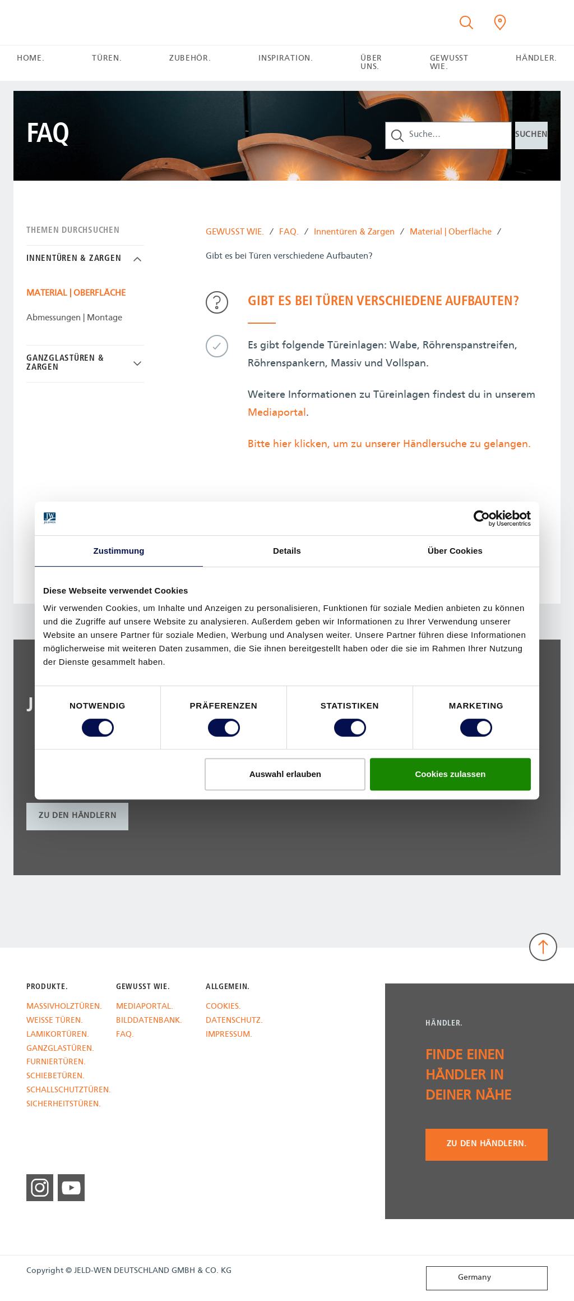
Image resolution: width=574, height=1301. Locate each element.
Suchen (531, 134)
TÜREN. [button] (107, 58)
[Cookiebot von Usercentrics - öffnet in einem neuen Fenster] (482, 518)
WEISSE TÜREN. (54, 1021)
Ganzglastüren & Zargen (65, 364)
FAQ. (289, 233)
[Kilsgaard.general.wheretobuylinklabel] (500, 22)
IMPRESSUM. (229, 1035)
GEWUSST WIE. (235, 233)
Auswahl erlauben (285, 774)
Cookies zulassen (450, 774)
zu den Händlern (77, 816)
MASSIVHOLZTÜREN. (62, 1007)
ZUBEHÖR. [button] (190, 58)
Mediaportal (277, 413)
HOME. (30, 58)
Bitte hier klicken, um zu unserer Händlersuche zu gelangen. (389, 444)
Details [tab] (287, 550)
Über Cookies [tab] (455, 550)
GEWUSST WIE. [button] (449, 63)
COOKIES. (223, 1007)
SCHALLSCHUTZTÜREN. (62, 1091)
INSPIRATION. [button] (285, 58)
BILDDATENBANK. (149, 1021)
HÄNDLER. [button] (536, 58)
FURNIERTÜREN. (56, 1063)
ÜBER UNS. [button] (371, 63)
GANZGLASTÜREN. (60, 1049)
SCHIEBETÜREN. (55, 1077)
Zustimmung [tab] (119, 550)
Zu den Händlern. (487, 1144)
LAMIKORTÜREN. (57, 1035)
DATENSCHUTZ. (234, 1021)
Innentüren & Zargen (354, 233)
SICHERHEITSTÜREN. (62, 1105)
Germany (461, 1277)
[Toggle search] (466, 22)
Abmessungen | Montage (74, 318)
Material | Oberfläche (451, 233)
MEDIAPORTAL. (144, 1007)
